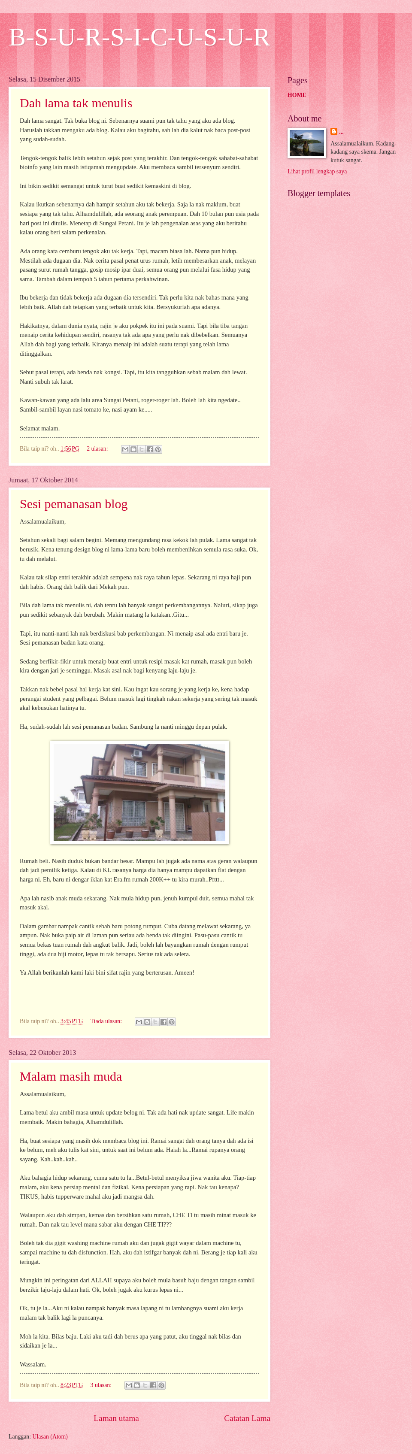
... (341, 132)
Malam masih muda (71, 1076)
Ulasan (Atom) (50, 1436)
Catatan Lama (247, 1418)
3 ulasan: (102, 1385)
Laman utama (116, 1418)
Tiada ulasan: (107, 1021)
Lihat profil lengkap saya (317, 171)
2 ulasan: (98, 448)
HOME (297, 95)
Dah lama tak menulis (76, 103)
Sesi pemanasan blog (74, 504)
